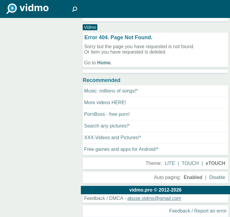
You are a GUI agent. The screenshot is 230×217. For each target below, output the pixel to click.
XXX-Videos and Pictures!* (112, 137)
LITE (170, 163)
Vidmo (90, 27)
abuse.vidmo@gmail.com (154, 198)
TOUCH (190, 163)
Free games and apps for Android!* (121, 149)
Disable (217, 177)
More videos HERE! (105, 102)
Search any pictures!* (107, 125)
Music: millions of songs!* (111, 90)
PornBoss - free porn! (107, 114)
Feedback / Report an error (198, 210)
